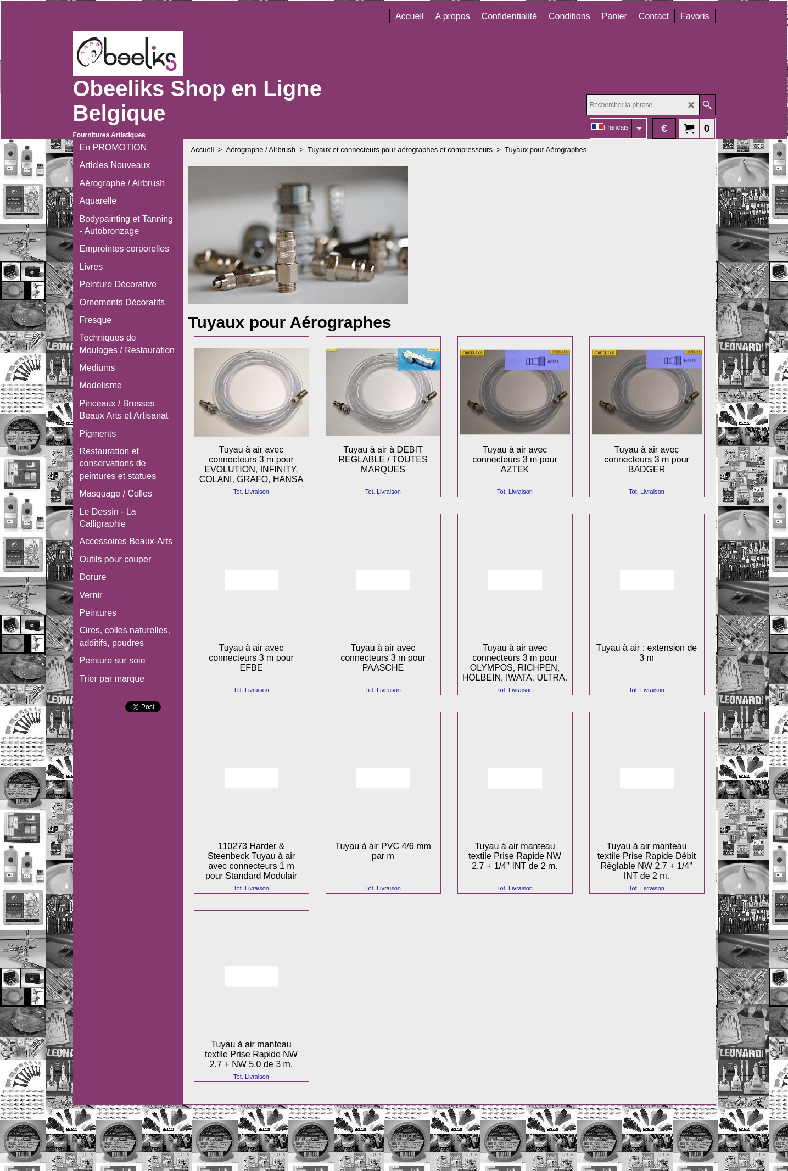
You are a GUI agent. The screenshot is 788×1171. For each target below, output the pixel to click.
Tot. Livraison (251, 491)
